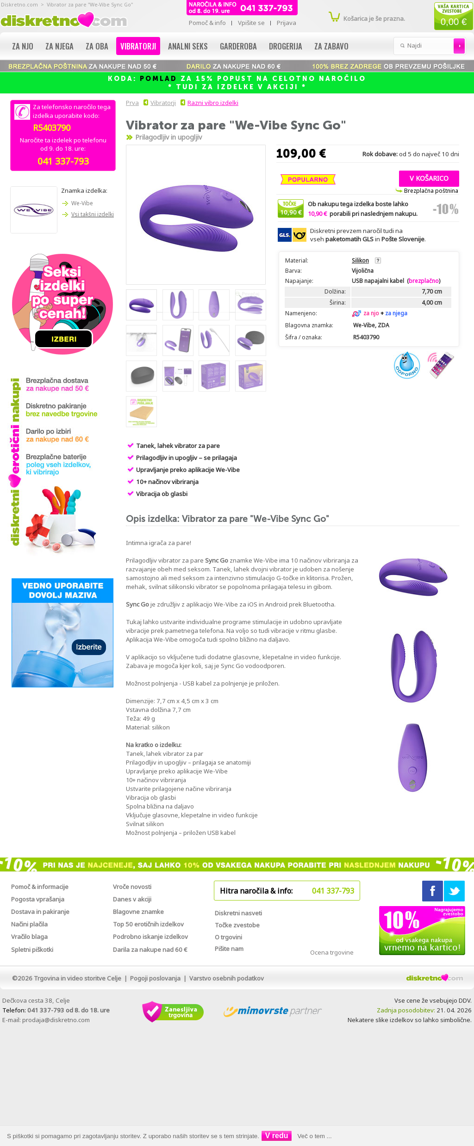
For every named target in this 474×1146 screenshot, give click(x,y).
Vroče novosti (132, 886)
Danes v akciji (132, 899)
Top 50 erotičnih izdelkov (148, 924)
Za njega (59, 46)
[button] (429, 177)
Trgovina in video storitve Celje (77, 978)
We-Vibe (82, 203)
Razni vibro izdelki (212, 102)
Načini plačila (29, 924)
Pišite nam (229, 948)
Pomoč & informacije (40, 886)
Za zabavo (331, 46)
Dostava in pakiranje (40, 911)
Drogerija (285, 46)
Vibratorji (138, 46)
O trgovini (228, 937)
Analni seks (188, 46)
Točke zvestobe (237, 925)
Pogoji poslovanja (155, 978)
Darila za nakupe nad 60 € (150, 949)
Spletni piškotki (32, 949)
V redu (276, 1136)
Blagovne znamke (138, 911)
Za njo (22, 46)
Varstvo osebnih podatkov (226, 978)
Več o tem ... (315, 1136)
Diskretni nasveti (238, 913)
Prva (131, 102)
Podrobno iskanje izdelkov (150, 936)
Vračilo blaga (29, 936)
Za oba (97, 46)
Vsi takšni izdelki (92, 214)
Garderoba (238, 46)
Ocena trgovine (332, 952)
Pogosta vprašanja (37, 899)
